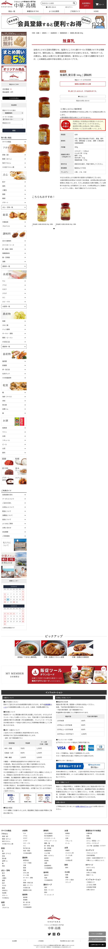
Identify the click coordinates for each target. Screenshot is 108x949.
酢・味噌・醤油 (49, 846)
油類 (3, 261)
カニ (3, 297)
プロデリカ (6, 226)
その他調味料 (48, 868)
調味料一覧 (6, 266)
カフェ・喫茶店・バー (93, 841)
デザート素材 (69, 880)
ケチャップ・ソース (50, 841)
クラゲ (4, 293)
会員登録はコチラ (86, 4)
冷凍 (24, 865)
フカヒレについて (91, 853)
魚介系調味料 (48, 836)
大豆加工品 (6, 342)
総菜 (3, 902)
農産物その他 (27, 890)
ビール (4, 444)
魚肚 (3, 866)
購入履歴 (89, 870)
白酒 (3, 436)
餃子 (3, 182)
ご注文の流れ (6, 503)
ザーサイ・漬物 (7, 333)
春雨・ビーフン (7, 338)
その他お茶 (68, 860)
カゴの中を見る (14, 98)
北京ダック (6, 374)
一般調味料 (53, 33)
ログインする (90, 868)
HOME (96, 11)
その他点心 (5, 898)
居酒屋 (88, 838)
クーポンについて (8, 499)
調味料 (44, 33)
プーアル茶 (68, 855)
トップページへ (97, 939)
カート (100, 4)
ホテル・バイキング (92, 843)
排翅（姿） (6, 155)
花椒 (45, 878)
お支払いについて (8, 507)
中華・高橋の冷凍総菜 (80, 649)
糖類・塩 (47, 843)
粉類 (66, 875)
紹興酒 (4, 428)
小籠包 (4, 190)
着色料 (46, 858)
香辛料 (46, 872)
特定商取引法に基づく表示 (67, 941)
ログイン (69, 7)
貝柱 (3, 401)
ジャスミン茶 (69, 853)
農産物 (24, 857)
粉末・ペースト (49, 890)
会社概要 (5, 532)
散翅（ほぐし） (7, 159)
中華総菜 (5, 222)
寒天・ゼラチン (49, 856)
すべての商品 (6, 142)
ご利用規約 (6, 536)
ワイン (4, 432)
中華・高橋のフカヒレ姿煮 (54, 649)
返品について (6, 519)
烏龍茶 (67, 850)
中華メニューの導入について (95, 860)
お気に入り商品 (91, 872)
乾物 (24, 868)
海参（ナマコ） (7, 397)
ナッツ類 (26, 875)
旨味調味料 (47, 865)
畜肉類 (4, 361)
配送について (6, 511)
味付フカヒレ (6, 163)
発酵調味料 (6, 253)
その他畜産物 (6, 378)
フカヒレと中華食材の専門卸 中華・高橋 (53, 945)
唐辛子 (46, 875)
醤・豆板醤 (6, 257)
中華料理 (89, 833)
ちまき (4, 885)
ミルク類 (47, 853)
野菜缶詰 (26, 860)
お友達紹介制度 (91, 887)
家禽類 (4, 365)
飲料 (3, 453)
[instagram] (54, 935)
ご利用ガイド (75, 11)
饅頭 (3, 198)
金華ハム (5, 409)
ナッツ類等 (6, 329)
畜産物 (24, 894)
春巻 (3, 194)
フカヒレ (4, 833)
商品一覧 (11, 11)
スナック (68, 882)
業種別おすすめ (33, 11)
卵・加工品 (6, 369)
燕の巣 (4, 405)
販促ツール (89, 875)
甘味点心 (5, 890)
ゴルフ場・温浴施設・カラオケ (96, 846)
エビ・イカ (6, 302)
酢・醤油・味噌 (7, 249)
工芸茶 (67, 858)
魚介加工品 (26, 848)
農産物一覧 (6, 346)
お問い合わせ (51, 7)
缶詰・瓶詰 (26, 851)
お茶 (3, 448)
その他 (67, 872)
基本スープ (47, 884)
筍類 (3, 321)
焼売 (3, 186)
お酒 (66, 830)
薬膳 (66, 877)
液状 (45, 887)
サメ (3, 281)
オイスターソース (8, 245)
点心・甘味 (5, 870)
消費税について (7, 515)
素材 (45, 892)
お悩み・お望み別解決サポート (96, 858)
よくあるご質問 (7, 523)
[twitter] (49, 935)
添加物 (46, 861)
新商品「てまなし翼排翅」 (27, 649)
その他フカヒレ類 (8, 167)
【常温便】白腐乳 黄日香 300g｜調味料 (42, 225)
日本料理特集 (90, 855)
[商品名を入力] (12, 125)
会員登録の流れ (7, 495)
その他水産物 (27, 853)
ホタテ (4, 289)
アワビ (4, 285)
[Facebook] (58, 935)
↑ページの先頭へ (97, 934)
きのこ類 (5, 325)
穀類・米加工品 (28, 883)
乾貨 (3, 848)
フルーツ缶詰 (27, 863)
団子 (3, 883)
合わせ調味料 (6, 241)
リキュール (6, 440)
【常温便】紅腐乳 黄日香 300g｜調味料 (65, 225)
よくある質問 (54, 11)
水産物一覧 (6, 306)
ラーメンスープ (49, 895)
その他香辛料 (48, 880)
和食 (87, 836)
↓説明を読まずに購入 (97, 944)
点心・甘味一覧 (7, 207)
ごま (24, 880)
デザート (5, 202)
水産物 (24, 830)
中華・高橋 (35, 33)
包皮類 (4, 893)
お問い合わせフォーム (83, 806)
